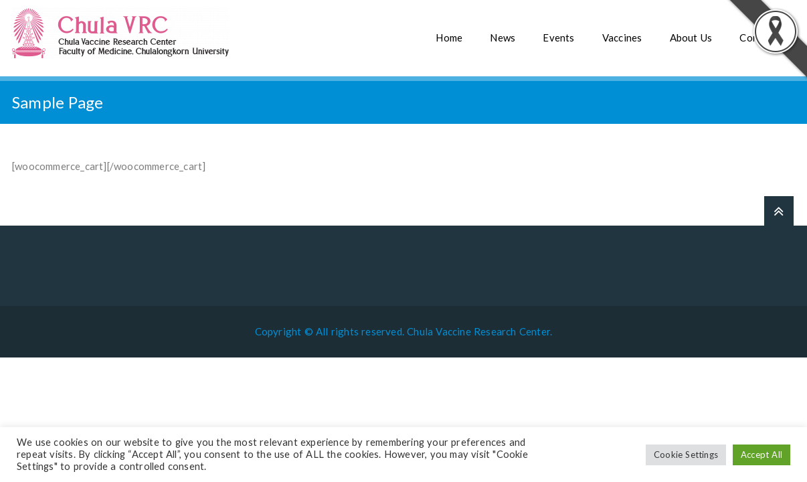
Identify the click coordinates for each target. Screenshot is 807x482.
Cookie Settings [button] (686, 454)
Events (558, 37)
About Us (691, 37)
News (502, 37)
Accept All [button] (761, 454)
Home (449, 37)
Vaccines (622, 37)
